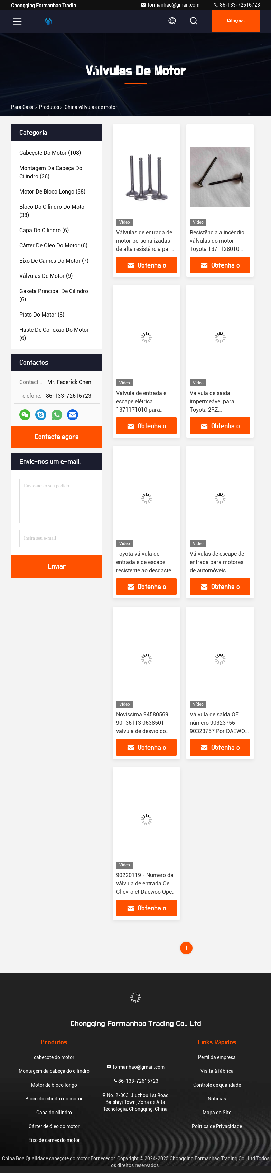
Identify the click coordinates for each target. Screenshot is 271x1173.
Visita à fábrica (217, 1071)
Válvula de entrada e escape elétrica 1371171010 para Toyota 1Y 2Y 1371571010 (141, 410)
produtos (49, 107)
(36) (50, 172)
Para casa (22, 107)
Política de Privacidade (217, 1126)
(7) (53, 260)
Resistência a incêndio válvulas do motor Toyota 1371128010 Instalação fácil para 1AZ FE (217, 249)
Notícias (217, 1098)
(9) (46, 276)
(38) (52, 191)
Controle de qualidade (217, 1085)
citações (234, 21)
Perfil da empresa (217, 1057)
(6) (44, 230)
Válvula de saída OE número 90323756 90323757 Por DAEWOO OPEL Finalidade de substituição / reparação (220, 731)
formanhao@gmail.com (170, 5)
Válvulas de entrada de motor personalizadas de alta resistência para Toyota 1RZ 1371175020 (145, 249)
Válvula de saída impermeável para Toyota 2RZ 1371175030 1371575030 (212, 410)
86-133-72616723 (236, 5)
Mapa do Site (217, 1112)
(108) (50, 153)
